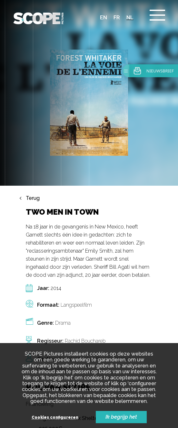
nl (130, 17)
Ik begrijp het (121, 417)
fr (117, 17)
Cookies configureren (55, 417)
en (103, 17)
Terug (33, 198)
